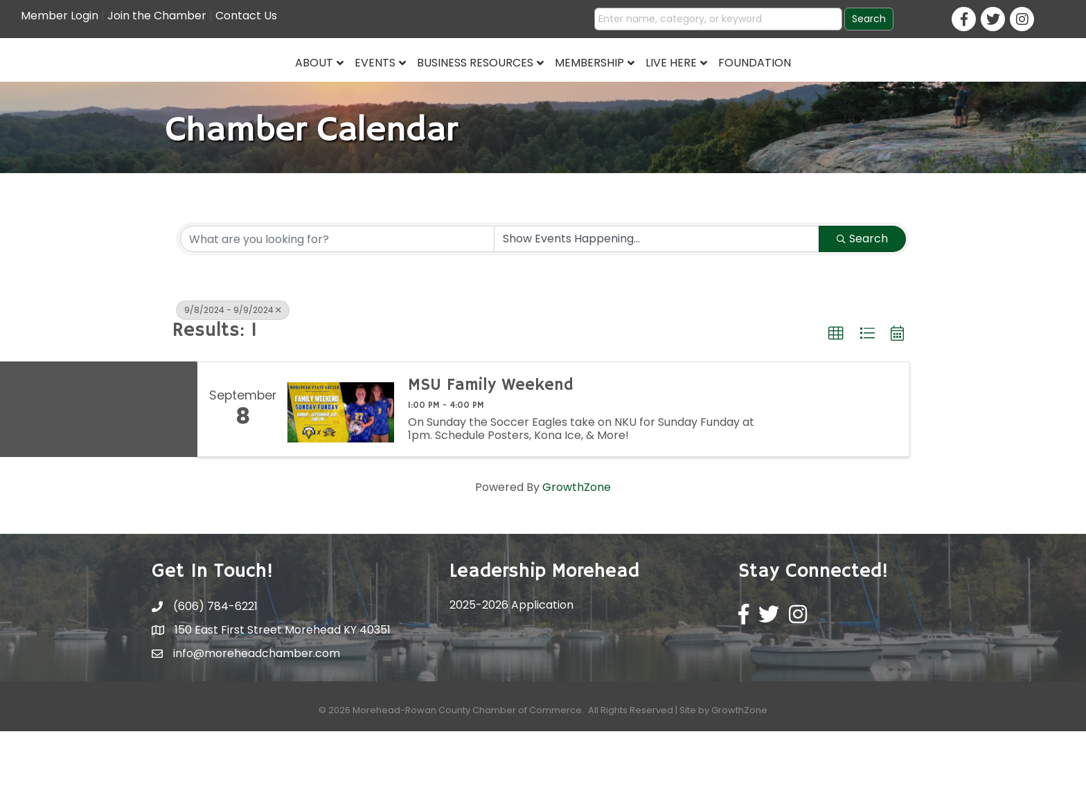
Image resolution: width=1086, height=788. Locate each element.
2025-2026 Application (511, 662)
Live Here (777, 88)
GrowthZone (576, 544)
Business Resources (369, 88)
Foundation (861, 88)
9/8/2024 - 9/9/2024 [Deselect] (232, 367)
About (208, 88)
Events (269, 88)
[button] (836, 390)
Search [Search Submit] (862, 295)
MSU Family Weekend (490, 442)
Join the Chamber (156, 16)
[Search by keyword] (337, 296)
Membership (696, 88)
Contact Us (246, 16)
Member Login (59, 16)
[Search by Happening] (656, 296)
